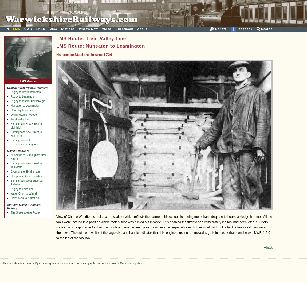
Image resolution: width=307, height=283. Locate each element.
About (142, 28)
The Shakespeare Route (25, 212)
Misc (53, 28)
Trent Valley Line (20, 119)
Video (106, 28)
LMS (16, 28)
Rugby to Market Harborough (28, 101)
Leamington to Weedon (24, 114)
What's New (88, 28)
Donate (218, 28)
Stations (68, 28)
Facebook (242, 28)
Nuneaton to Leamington (25, 105)
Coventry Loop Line (22, 110)
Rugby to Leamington (23, 96)
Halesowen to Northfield (25, 198)
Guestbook (124, 28)
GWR (28, 28)
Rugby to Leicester (22, 189)
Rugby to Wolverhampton (26, 92)
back (268, 247)
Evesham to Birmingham (25, 171)
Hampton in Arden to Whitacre (28, 176)
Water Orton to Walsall (24, 193)
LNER (40, 28)
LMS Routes (28, 80)
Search (265, 28)
